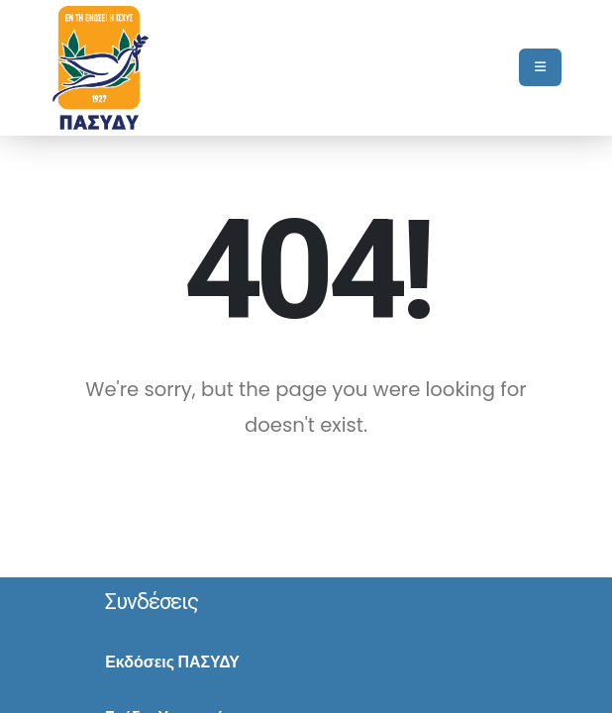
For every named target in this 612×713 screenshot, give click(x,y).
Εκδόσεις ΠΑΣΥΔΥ (172, 662)
